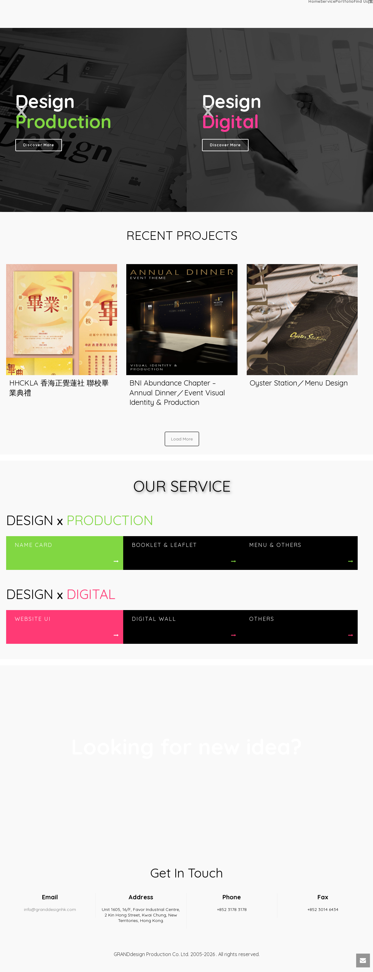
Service (327, 1)
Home (314, 1)
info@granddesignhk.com (50, 909)
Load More (182, 439)
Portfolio (344, 1)
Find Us (361, 1)
